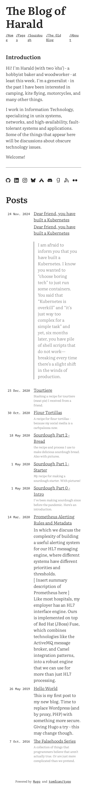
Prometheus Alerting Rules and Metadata (54, 519)
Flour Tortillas (48, 412)
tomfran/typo (60, 781)
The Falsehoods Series (55, 741)
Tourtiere (43, 390)
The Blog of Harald (35, 16)
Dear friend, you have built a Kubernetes (54, 216)
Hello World (46, 688)
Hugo (36, 781)
